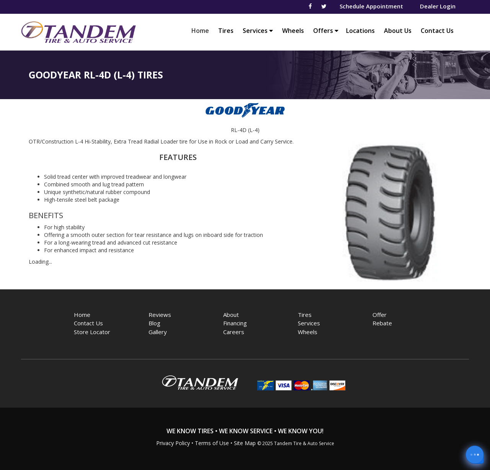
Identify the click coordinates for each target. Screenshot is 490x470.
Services (258, 30)
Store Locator (92, 332)
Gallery (158, 332)
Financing (235, 323)
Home (202, 30)
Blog (154, 323)
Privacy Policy (173, 443)
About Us (398, 30)
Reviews (160, 314)
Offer (379, 314)
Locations (360, 30)
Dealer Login (438, 6)
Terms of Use (212, 443)
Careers (233, 332)
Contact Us (437, 30)
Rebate (382, 323)
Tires (226, 30)
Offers (325, 30)
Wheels (293, 30)
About (231, 314)
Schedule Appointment (371, 6)
